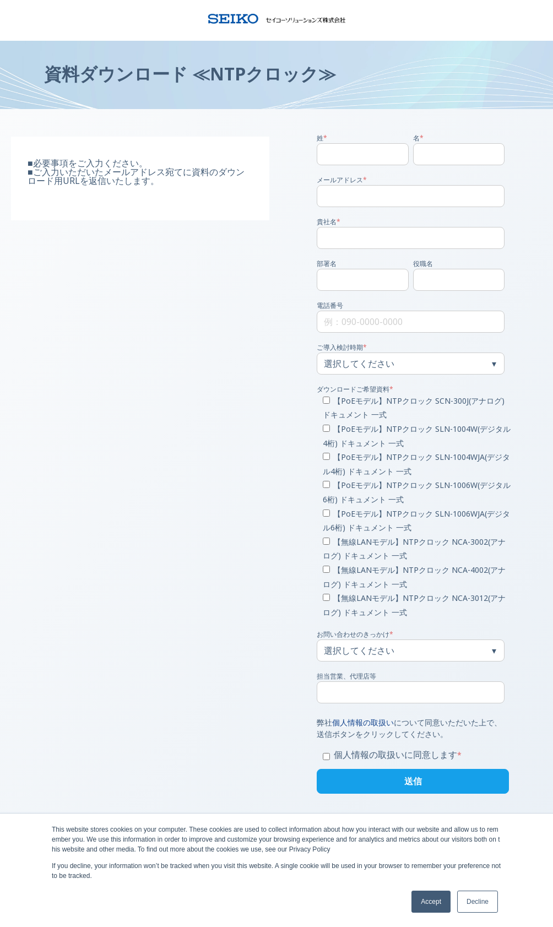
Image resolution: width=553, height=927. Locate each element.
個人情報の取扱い (363, 722)
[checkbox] (411, 507)
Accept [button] (431, 902)
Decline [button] (478, 902)
